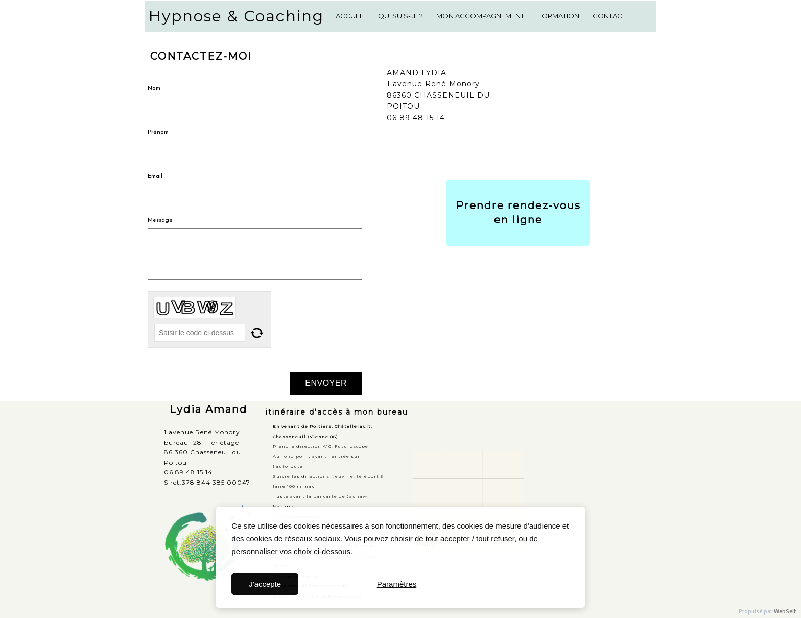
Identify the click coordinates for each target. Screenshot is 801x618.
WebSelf (785, 611)
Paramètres (397, 584)
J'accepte (265, 584)
